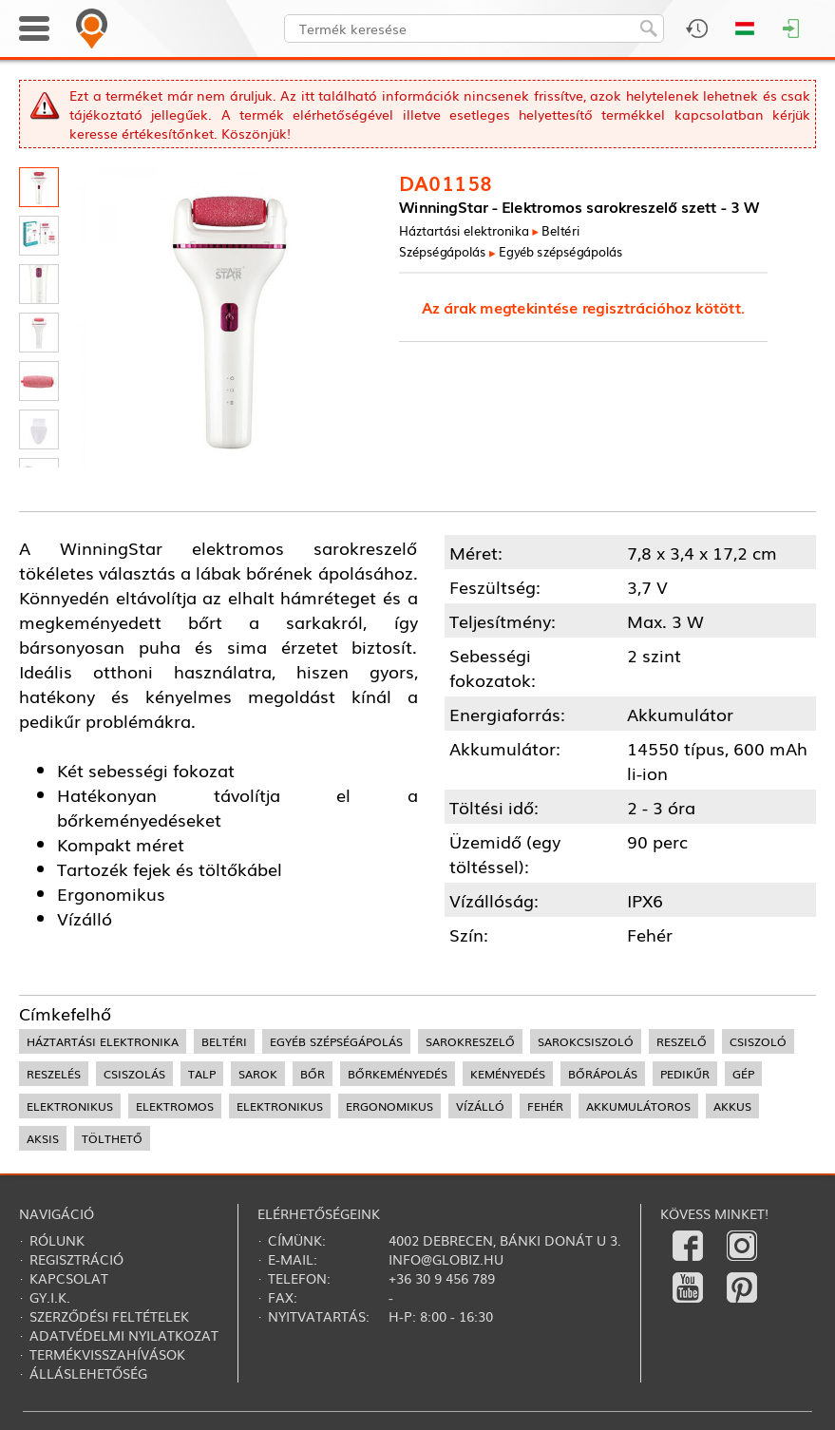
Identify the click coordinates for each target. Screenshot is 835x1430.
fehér (545, 1106)
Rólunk (57, 1239)
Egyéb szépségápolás (561, 250)
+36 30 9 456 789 (442, 1277)
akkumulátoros (638, 1106)
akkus (732, 1106)
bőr (312, 1073)
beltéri (224, 1041)
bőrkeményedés (397, 1073)
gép (743, 1073)
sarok (257, 1073)
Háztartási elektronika (464, 229)
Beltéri (561, 229)
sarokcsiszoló (586, 1041)
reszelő (681, 1041)
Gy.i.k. (49, 1296)
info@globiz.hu (446, 1258)
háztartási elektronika (103, 1041)
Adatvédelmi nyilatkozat (123, 1334)
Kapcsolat (68, 1277)
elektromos (175, 1106)
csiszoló (758, 1041)
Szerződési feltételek (109, 1315)
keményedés (507, 1073)
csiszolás (134, 1073)
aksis (43, 1138)
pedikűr (685, 1073)
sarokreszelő (470, 1041)
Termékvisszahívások (107, 1353)
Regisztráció (76, 1258)
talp (202, 1073)
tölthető (112, 1138)
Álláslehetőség (88, 1372)
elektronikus (70, 1106)
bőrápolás (602, 1073)
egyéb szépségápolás (336, 1041)
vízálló (480, 1106)
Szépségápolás (442, 250)
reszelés (54, 1073)
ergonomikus (389, 1106)
